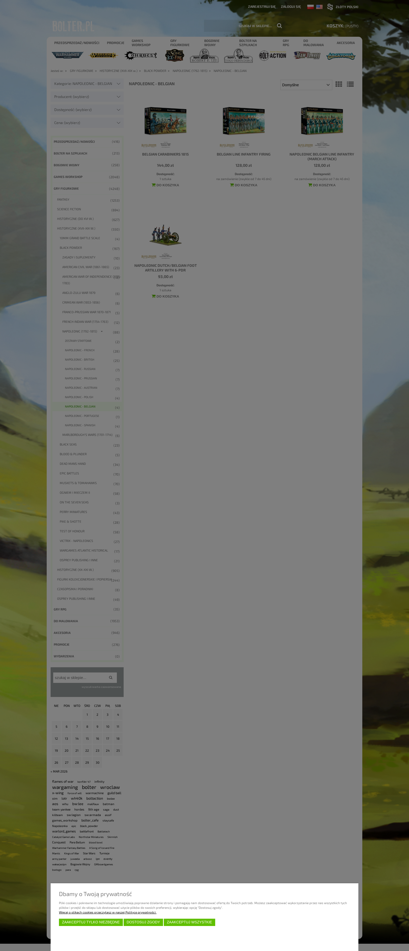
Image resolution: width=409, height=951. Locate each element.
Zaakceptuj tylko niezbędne (91, 922)
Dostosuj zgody (143, 922)
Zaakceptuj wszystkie (189, 922)
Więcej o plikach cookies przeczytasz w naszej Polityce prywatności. (108, 912)
